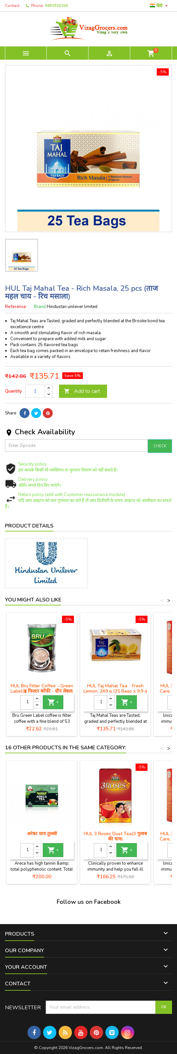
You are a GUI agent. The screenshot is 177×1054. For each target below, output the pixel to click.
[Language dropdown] (159, 5)
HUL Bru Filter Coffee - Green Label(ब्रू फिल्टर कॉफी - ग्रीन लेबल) (42, 688)
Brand (40, 307)
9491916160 (56, 5)
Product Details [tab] (29, 525)
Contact (12, 5)
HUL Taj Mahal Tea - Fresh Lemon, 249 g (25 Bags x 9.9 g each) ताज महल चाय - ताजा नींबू (115, 691)
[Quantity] (35, 391)
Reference (15, 307)
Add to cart (82, 391)
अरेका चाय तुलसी (42, 834)
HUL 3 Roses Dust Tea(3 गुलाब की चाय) (115, 836)
